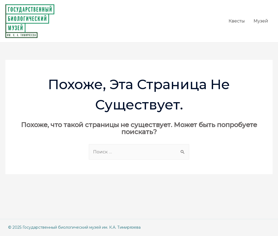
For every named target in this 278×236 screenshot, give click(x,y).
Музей (261, 21)
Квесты (237, 21)
